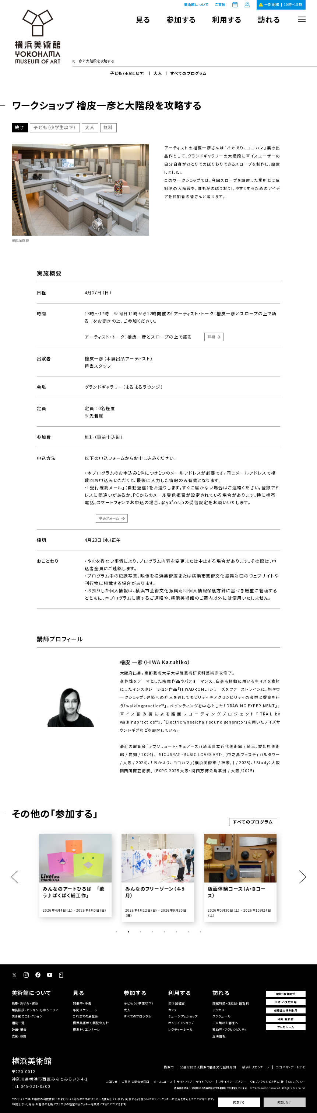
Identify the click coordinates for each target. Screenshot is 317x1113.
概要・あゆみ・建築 (25, 1003)
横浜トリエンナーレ (87, 1029)
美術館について (196, 4)
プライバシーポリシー (232, 1081)
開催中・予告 (82, 1003)
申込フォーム (109, 518)
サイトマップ (184, 1081)
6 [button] (176, 932)
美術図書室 (176, 1003)
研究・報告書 (286, 1019)
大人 (158, 74)
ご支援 (220, 4)
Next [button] (302, 877)
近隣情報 (219, 1036)
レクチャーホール (180, 1029)
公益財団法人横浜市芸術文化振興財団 (208, 1066)
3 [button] (140, 932)
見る (142, 19)
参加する (181, 19)
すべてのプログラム (188, 74)
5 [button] (164, 932)
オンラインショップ (181, 1022)
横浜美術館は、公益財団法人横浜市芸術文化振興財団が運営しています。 (210, 1088)
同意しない (285, 1102)
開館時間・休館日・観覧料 (230, 1003)
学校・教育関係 (285, 994)
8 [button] (200, 932)
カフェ (172, 1010)
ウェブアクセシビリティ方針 (267, 1081)
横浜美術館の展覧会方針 (91, 1022)
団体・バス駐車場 (286, 1002)
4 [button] (152, 932)
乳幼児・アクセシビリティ (229, 1029)
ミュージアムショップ (182, 1016)
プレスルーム (285, 1027)
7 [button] (188, 932)
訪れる (269, 19)
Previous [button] (14, 877)
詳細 (211, 336)
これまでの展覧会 (85, 1016)
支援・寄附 (19, 1036)
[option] (76, 875)
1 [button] (116, 932)
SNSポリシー (297, 1081)
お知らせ (111, 1081)
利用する (227, 19)
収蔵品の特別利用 (285, 1010)
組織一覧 (18, 1022)
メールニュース (163, 1081)
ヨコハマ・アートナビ (290, 1066)
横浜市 (169, 1066)
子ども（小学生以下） (138, 1003)
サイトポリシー (205, 1081)
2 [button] (128, 932)
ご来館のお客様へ (225, 1022)
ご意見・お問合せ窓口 (135, 1081)
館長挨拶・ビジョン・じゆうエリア (35, 1010)
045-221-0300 (35, 1086)
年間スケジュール (85, 1010)
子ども (127, 74)
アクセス (218, 1010)
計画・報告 (19, 1029)
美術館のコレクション (27, 1016)
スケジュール (221, 1016)
